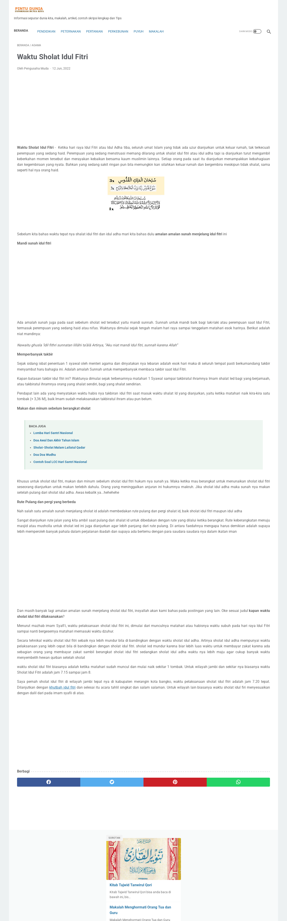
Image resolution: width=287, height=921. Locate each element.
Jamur (246, 300)
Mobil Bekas (256, 334)
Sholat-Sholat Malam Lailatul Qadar (59, 483)
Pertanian (97, 24)
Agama (210, 215)
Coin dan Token (254, 249)
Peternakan (74, 24)
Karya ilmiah (237, 309)
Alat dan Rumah (231, 215)
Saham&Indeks (256, 386)
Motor (209, 343)
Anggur (237, 223)
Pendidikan (49, 24)
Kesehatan (258, 309)
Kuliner (254, 317)
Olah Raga (237, 343)
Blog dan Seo (242, 240)
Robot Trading (215, 386)
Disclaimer (144, 914)
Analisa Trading (215, 223)
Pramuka (232, 377)
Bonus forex (213, 249)
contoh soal (238, 258)
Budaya (232, 249)
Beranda (24, 23)
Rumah (235, 386)
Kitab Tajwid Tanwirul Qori (227, 85)
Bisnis (224, 240)
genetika (211, 292)
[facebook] (38, 856)
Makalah (159, 24)
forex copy (225, 283)
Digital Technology (217, 275)
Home (143, 904)
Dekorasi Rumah (237, 266)
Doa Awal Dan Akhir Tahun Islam (56, 475)
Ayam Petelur (257, 223)
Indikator (211, 300)
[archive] (217, 427)
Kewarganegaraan (218, 317)
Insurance (230, 300)
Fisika (209, 283)
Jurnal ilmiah (214, 309)
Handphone (230, 292)
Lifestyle (225, 326)
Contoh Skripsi (215, 258)
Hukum (262, 292)
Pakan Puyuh (214, 352)
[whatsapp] (165, 856)
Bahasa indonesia (217, 232)
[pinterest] (123, 856)
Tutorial (228, 403)
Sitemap (186, 914)
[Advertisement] (102, 103)
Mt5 (221, 343)
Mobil (239, 334)
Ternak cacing (251, 394)
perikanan (212, 369)
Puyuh (142, 24)
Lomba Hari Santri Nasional (53, 468)
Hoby (247, 292)
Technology (229, 394)
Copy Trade (213, 266)
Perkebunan (121, 24)
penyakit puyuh (245, 360)
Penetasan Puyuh (217, 360)
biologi (209, 240)
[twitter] (80, 856)
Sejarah (210, 394)
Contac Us (118, 914)
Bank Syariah (244, 232)
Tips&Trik (211, 403)
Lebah (209, 326)
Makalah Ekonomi (217, 334)
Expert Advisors (246, 275)
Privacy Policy (164, 914)
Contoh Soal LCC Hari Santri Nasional (60, 497)
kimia (240, 317)
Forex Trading (247, 283)
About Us (101, 914)
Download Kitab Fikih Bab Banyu (233, 188)
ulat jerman (247, 403)
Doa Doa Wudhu (44, 490)
